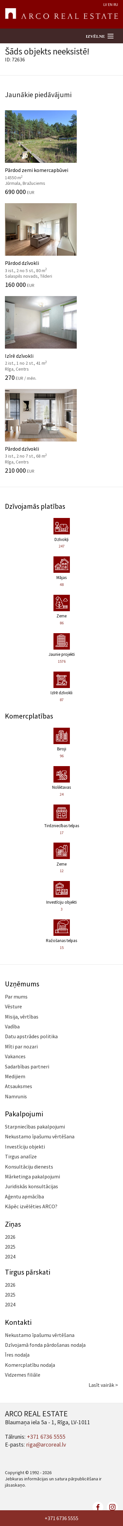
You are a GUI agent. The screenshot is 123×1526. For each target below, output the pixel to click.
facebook (98, 1507)
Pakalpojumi (24, 1113)
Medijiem (15, 1076)
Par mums (16, 996)
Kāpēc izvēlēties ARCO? (31, 1206)
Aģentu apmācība (24, 1196)
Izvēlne (95, 36)
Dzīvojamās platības (35, 506)
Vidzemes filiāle (22, 1374)
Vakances (15, 1056)
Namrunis (16, 1096)
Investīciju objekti (25, 1146)
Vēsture (13, 1006)
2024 (10, 1256)
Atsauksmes (18, 1086)
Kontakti (18, 1322)
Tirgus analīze (21, 1156)
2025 (10, 1246)
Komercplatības (29, 715)
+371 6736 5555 (61, 1518)
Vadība (12, 1026)
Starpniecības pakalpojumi (35, 1126)
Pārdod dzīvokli (61, 245)
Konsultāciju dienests (29, 1166)
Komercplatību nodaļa (30, 1365)
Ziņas (13, 1224)
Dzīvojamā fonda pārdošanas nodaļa (45, 1345)
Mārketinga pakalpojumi (32, 1176)
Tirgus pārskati (27, 1272)
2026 (10, 1237)
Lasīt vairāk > (103, 1385)
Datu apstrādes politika (31, 1036)
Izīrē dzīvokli (61, 338)
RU (115, 4)
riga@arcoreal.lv (46, 1444)
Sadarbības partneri (27, 1066)
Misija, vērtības (21, 1016)
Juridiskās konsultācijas (31, 1186)
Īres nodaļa (17, 1354)
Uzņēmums (22, 983)
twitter (83, 1507)
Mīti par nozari (21, 1046)
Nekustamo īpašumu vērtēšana (39, 1136)
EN (110, 4)
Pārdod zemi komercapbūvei (61, 152)
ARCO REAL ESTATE (61, 14)
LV (105, 4)
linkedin (112, 1507)
